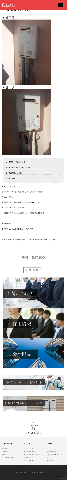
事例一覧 (27, 457)
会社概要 (5, 448)
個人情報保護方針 (8, 457)
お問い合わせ (6, 454)
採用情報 (5, 451)
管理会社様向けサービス (54, 451)
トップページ (28, 448)
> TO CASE (32, 272)
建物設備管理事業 (30, 451)
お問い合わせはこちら (33, 433)
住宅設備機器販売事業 (31, 454)
